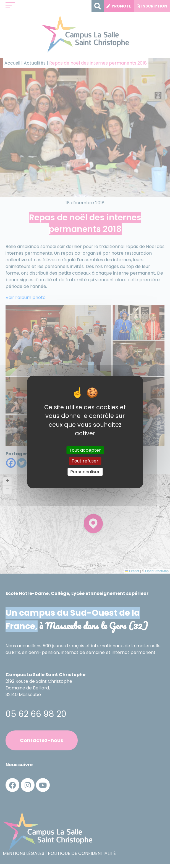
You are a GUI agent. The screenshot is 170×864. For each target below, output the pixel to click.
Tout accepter (85, 450)
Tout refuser (85, 461)
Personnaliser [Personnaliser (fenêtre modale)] (85, 472)
